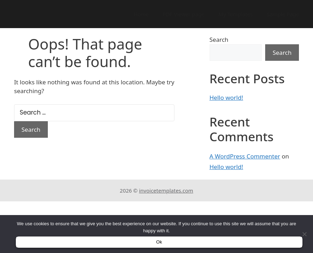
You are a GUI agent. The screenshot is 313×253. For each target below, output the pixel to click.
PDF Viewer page (183, 14)
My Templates (235, 14)
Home (141, 14)
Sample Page (283, 14)
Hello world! (226, 97)
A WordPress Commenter (245, 156)
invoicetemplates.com (166, 190)
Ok (159, 242)
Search (219, 39)
